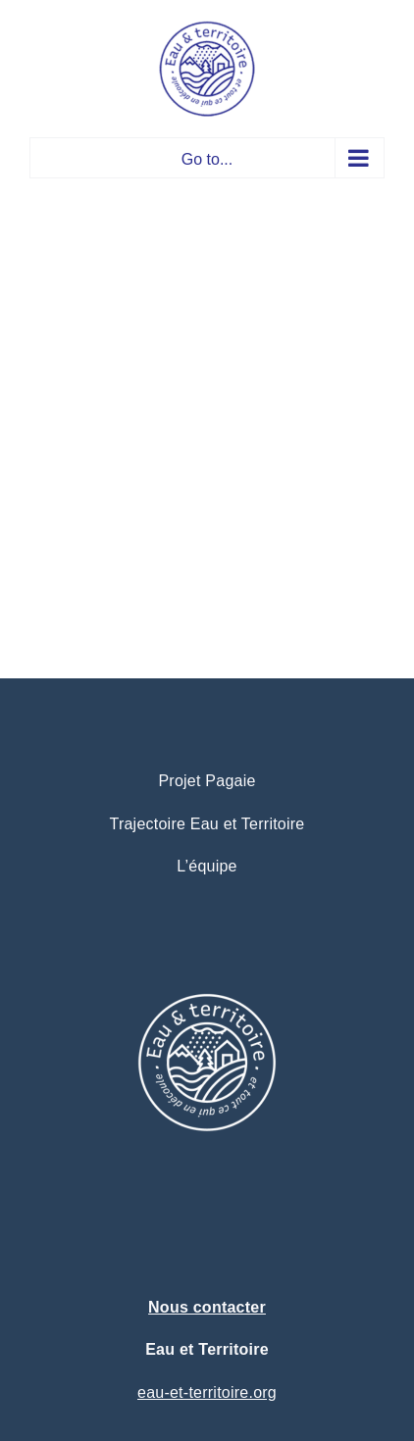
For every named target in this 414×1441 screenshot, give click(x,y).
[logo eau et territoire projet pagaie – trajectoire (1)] (207, 947)
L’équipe (207, 866)
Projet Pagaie (206, 780)
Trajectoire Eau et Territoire (206, 824)
